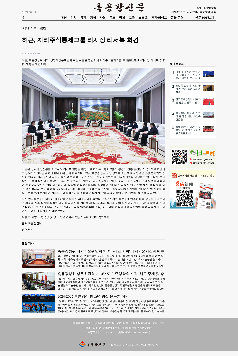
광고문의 (140, 344)
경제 (93, 17)
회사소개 (116, 344)
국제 (122, 17)
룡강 (83, 17)
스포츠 (143, 17)
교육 (132, 17)
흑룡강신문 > (30, 28)
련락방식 (152, 344)
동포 (112, 17)
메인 (64, 17)
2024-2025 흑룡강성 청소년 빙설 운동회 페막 (93, 296)
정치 (73, 17)
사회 (103, 17)
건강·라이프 (159, 17)
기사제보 (128, 344)
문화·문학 (177, 17)
